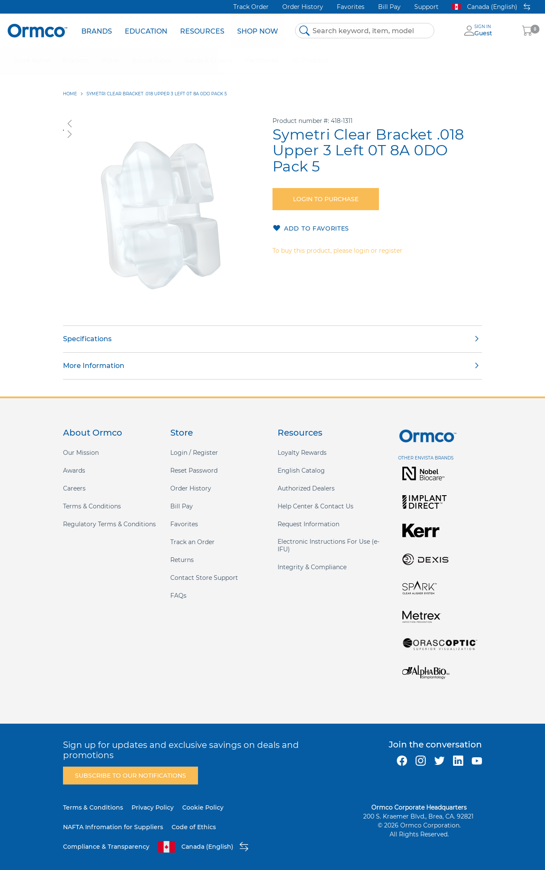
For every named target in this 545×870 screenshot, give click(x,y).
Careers (74, 488)
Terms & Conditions (92, 506)
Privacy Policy (153, 807)
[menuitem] (96, 31)
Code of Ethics (194, 827)
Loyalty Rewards (302, 452)
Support (426, 7)
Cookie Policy (203, 807)
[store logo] (37, 30)
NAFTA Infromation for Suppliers (113, 827)
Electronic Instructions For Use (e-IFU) (328, 545)
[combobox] (364, 30)
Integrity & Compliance (312, 567)
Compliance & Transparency (106, 846)
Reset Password (194, 470)
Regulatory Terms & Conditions (109, 524)
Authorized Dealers (306, 488)
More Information (93, 366)
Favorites (350, 7)
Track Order (251, 7)
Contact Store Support (204, 578)
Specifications (87, 339)
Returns (182, 560)
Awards (74, 470)
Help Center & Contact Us (315, 506)
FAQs (178, 595)
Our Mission (81, 452)
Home (70, 94)
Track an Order (192, 542)
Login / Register (194, 452)
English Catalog (301, 470)
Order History (302, 7)
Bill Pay (389, 7)
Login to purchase (326, 199)
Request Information (308, 524)
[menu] (179, 31)
